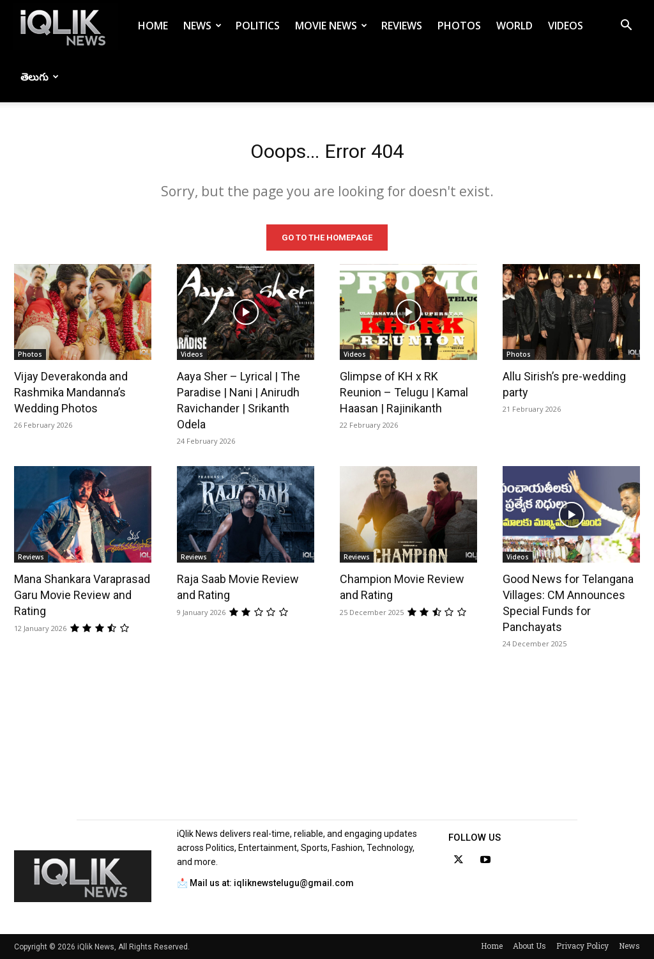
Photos (459, 26)
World (514, 26)
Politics (258, 26)
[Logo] (65, 26)
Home (153, 26)
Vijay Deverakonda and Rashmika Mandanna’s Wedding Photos (71, 392)
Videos (565, 26)
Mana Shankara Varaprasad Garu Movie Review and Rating (82, 595)
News (202, 26)
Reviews (401, 26)
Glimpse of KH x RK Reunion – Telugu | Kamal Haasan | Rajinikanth (404, 392)
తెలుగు (39, 77)
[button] (626, 26)
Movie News (331, 26)
